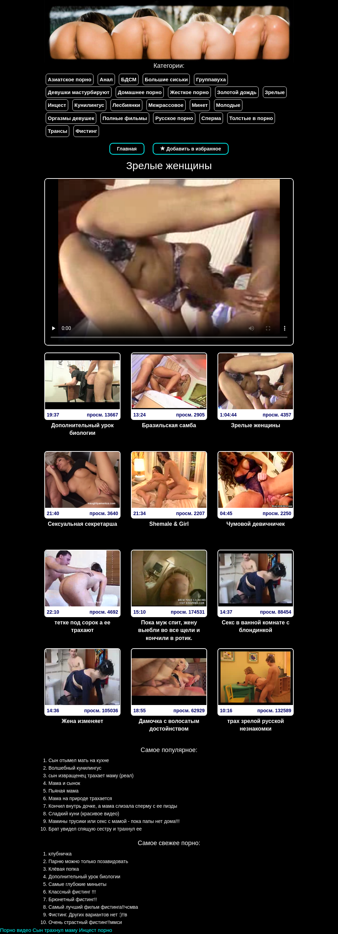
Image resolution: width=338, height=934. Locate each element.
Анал (106, 79)
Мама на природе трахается (80, 798)
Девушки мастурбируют (78, 92)
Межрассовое (166, 105)
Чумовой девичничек (255, 524)
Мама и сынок (64, 783)
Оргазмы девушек (71, 118)
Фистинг (86, 131)
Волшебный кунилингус (74, 768)
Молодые (228, 105)
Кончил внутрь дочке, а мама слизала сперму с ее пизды (112, 806)
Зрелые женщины (255, 425)
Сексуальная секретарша (82, 524)
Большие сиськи (166, 79)
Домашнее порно (140, 92)
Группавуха (211, 79)
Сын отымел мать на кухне (78, 760)
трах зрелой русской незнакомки (255, 725)
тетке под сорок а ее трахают (82, 626)
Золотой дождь (237, 92)
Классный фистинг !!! (72, 891)
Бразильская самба (169, 425)
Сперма (211, 118)
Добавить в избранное (190, 149)
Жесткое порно (189, 92)
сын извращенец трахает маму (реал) (91, 775)
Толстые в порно (251, 118)
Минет (200, 105)
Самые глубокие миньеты (77, 884)
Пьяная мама (63, 790)
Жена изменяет (82, 721)
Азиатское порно (69, 79)
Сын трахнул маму (55, 930)
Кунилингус (89, 105)
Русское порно (174, 118)
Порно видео (15, 930)
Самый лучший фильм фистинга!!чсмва (93, 907)
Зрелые (275, 92)
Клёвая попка (63, 869)
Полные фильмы (125, 118)
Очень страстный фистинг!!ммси (85, 922)
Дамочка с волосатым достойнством (169, 725)
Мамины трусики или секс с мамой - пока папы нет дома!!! (114, 821)
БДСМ (128, 79)
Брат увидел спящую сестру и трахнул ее (95, 828)
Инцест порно (95, 930)
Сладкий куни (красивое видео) (83, 813)
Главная (127, 149)
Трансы (57, 131)
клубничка (60, 853)
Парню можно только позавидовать (88, 861)
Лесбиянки (126, 105)
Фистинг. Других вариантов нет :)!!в (87, 914)
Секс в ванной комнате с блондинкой (256, 626)
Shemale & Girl (169, 524)
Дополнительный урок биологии (82, 429)
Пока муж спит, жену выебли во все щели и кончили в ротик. (169, 630)
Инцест (57, 105)
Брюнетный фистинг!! (72, 899)
